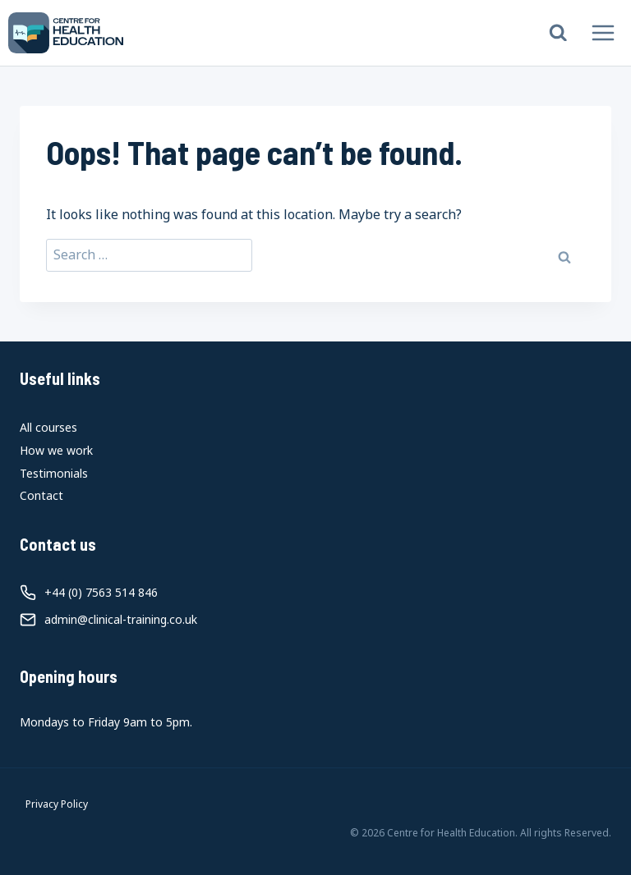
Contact (41, 495)
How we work (56, 450)
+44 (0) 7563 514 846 (101, 592)
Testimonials (54, 473)
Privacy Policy (56, 804)
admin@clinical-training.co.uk (120, 619)
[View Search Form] (558, 33)
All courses (48, 427)
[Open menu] (603, 32)
